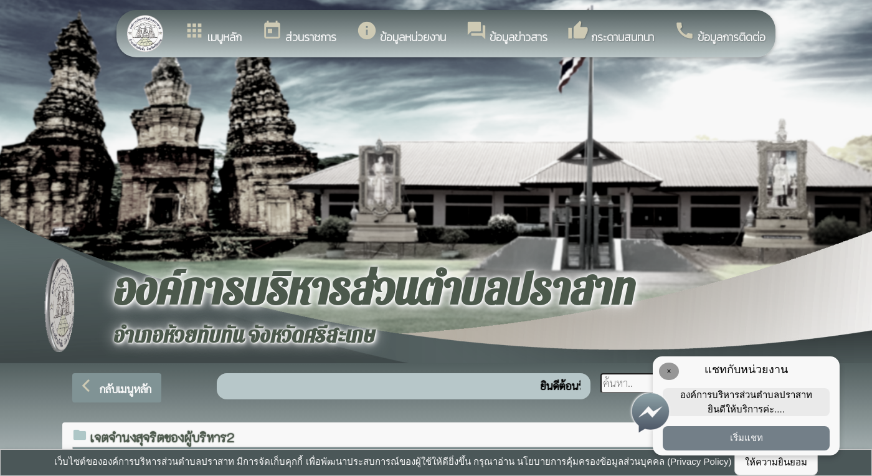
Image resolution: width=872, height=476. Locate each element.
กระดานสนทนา (610, 32)
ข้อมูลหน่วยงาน (401, 32)
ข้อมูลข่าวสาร (506, 32)
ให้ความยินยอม (776, 462)
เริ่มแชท (746, 437)
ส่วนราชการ (299, 32)
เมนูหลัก (213, 32)
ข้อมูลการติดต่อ (719, 32)
